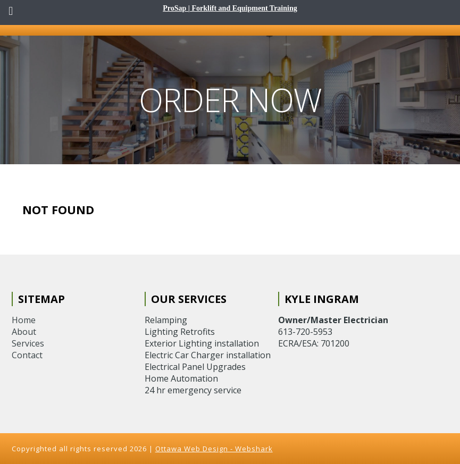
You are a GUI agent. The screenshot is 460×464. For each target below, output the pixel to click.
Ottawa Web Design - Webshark (214, 448)
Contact (27, 355)
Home (24, 320)
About (24, 332)
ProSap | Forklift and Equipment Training (230, 8)
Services (28, 343)
